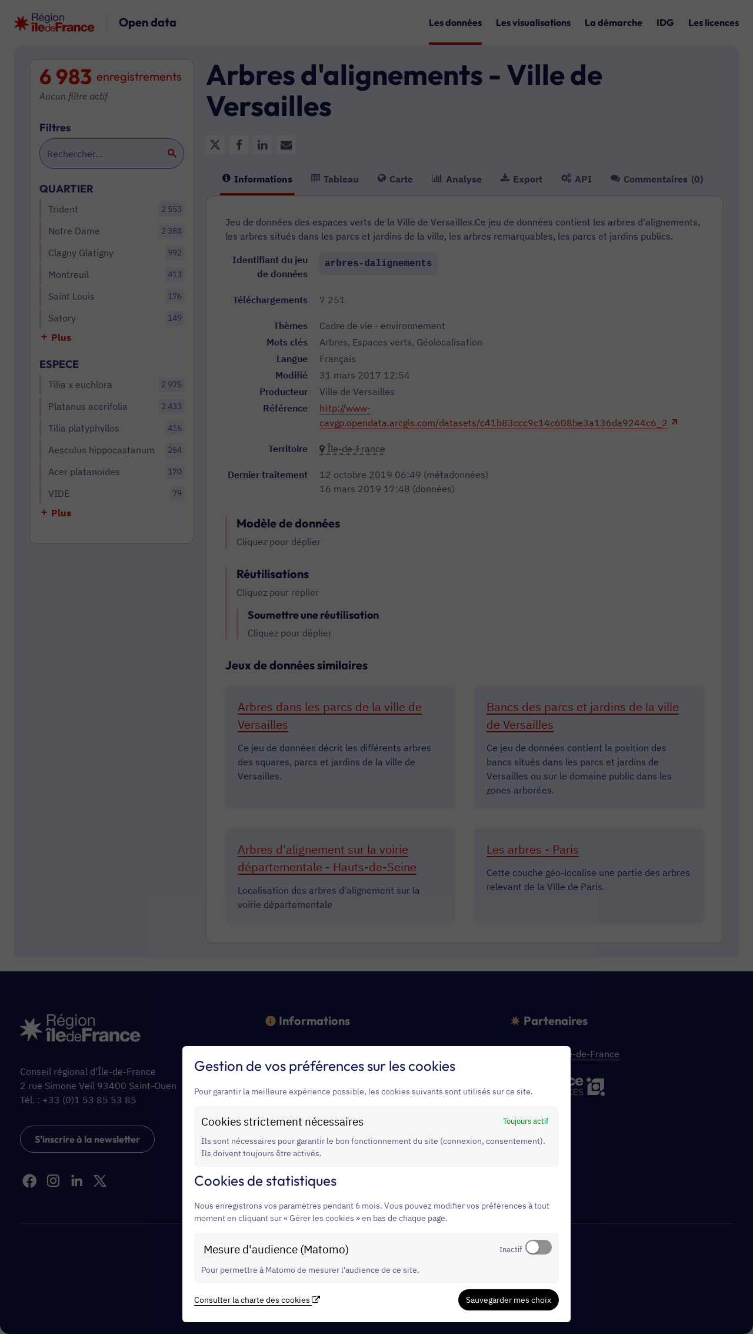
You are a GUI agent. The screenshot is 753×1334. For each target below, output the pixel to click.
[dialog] (376, 1184)
